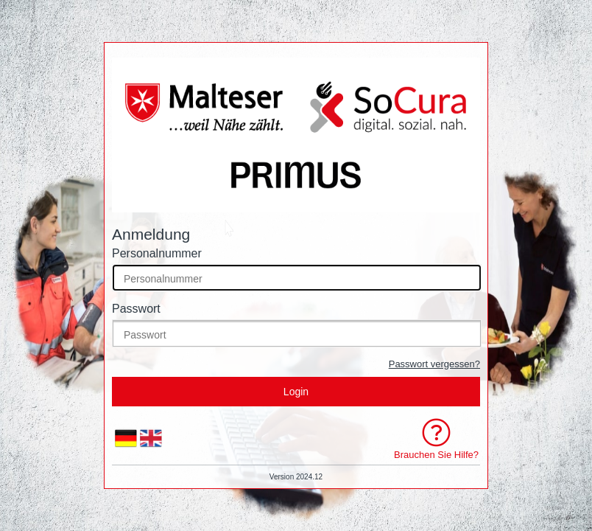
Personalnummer (157, 253)
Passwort (136, 308)
